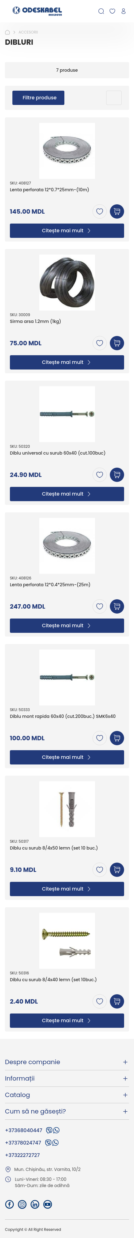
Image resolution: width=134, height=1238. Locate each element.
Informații (67, 1078)
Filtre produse (40, 97)
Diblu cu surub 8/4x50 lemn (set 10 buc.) (54, 848)
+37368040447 (23, 1130)
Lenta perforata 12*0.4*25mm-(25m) (50, 585)
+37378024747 (23, 1143)
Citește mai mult (67, 230)
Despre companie (67, 1062)
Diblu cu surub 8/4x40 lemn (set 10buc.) (53, 980)
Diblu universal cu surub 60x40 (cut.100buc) (58, 453)
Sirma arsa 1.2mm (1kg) (35, 321)
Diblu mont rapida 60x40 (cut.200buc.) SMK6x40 (63, 716)
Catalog (67, 1095)
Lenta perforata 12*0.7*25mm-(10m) (49, 190)
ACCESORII (28, 32)
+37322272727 (22, 1155)
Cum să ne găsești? (67, 1111)
